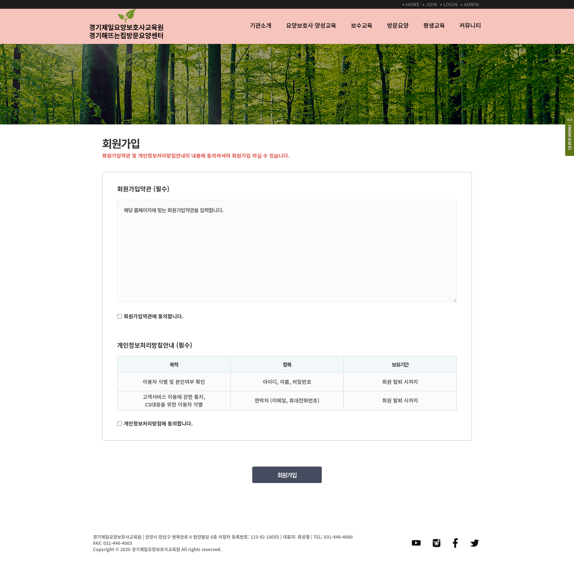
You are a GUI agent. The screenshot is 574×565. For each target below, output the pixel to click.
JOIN (431, 4)
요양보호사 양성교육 (311, 25)
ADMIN (471, 4)
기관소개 (261, 25)
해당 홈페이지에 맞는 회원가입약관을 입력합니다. (287, 251)
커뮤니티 (470, 25)
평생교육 (434, 25)
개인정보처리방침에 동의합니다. (158, 423)
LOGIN (451, 4)
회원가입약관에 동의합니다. (153, 316)
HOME (413, 4)
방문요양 (398, 25)
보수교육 (361, 25)
